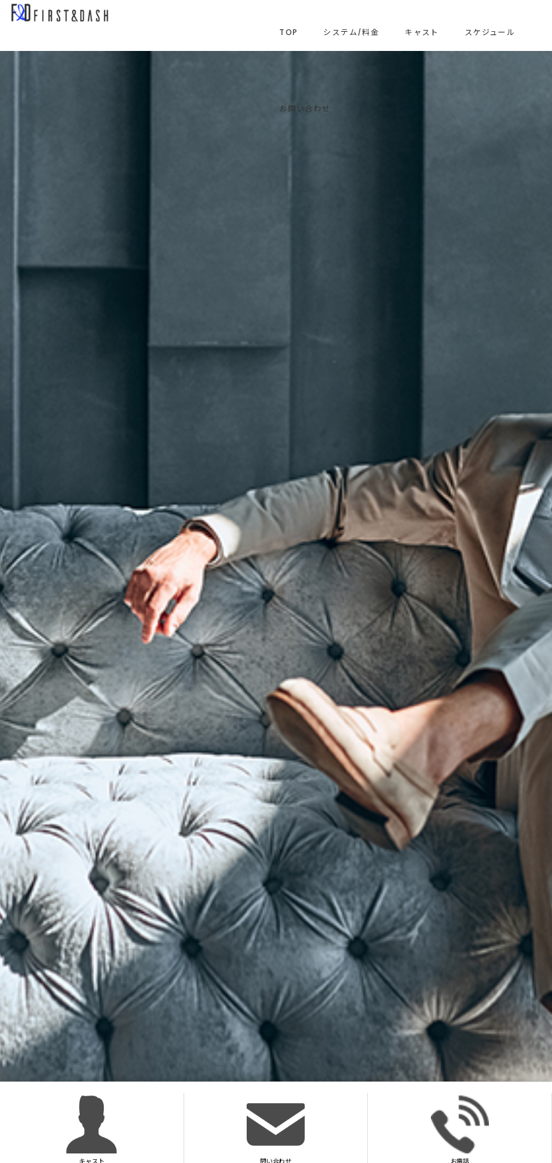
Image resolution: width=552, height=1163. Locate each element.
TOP (288, 32)
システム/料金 (351, 32)
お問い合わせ (304, 108)
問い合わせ (276, 1129)
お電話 (460, 1129)
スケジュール (490, 32)
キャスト (422, 32)
